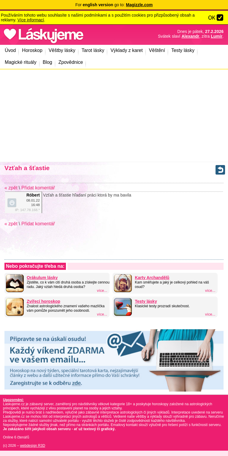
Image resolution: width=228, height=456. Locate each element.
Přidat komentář (38, 187)
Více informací (31, 20)
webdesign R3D (32, 446)
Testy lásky (146, 301)
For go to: (114, 4)
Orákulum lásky (42, 277)
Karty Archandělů (152, 277)
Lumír (216, 36)
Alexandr (190, 36)
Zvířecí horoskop (43, 301)
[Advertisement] (114, 115)
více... (102, 290)
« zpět (11, 187)
